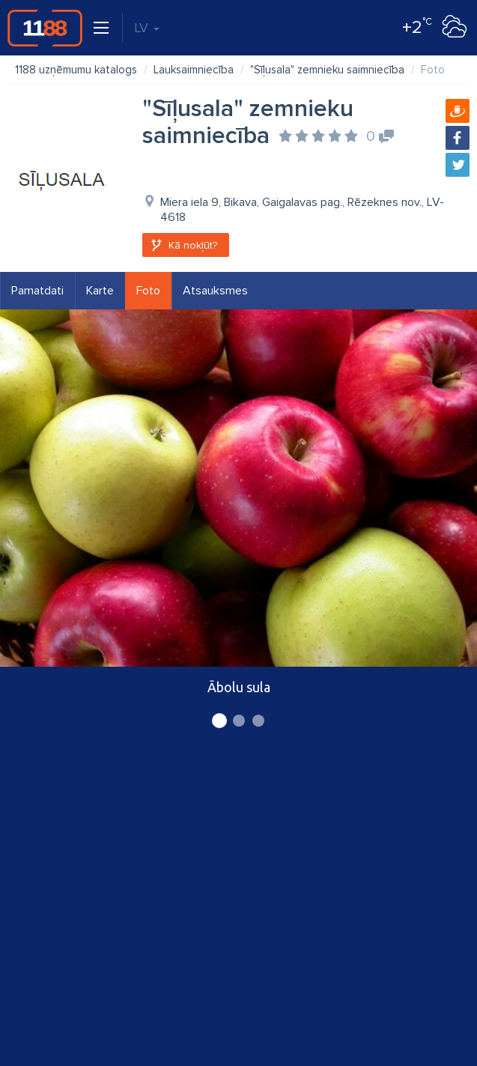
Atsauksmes (215, 290)
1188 (44, 27)
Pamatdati (37, 290)
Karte (100, 290)
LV (146, 27)
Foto (148, 290)
